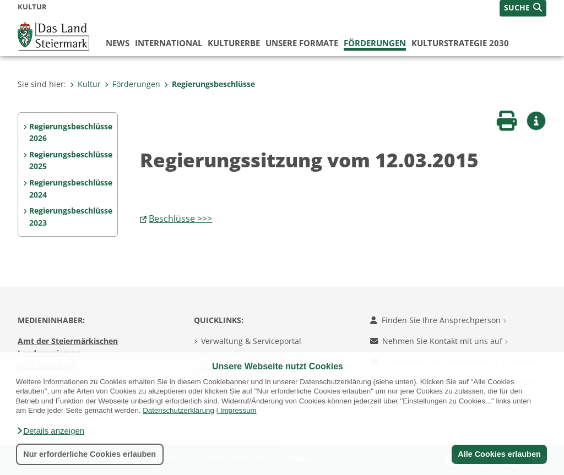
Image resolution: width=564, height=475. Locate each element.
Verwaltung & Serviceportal (251, 341)
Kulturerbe (234, 42)
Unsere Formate (301, 42)
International (168, 42)
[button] (50, 431)
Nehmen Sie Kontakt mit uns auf (439, 341)
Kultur (85, 84)
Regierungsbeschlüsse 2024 (70, 188)
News (117, 42)
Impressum (238, 410)
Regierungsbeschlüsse (209, 84)
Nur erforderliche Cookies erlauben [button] (89, 454)
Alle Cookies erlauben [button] (499, 454)
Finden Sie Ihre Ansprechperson (438, 320)
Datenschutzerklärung (178, 410)
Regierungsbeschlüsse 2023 (70, 216)
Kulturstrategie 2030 (460, 42)
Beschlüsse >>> (180, 218)
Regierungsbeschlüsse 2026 (70, 132)
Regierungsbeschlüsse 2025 (70, 160)
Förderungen (375, 42)
